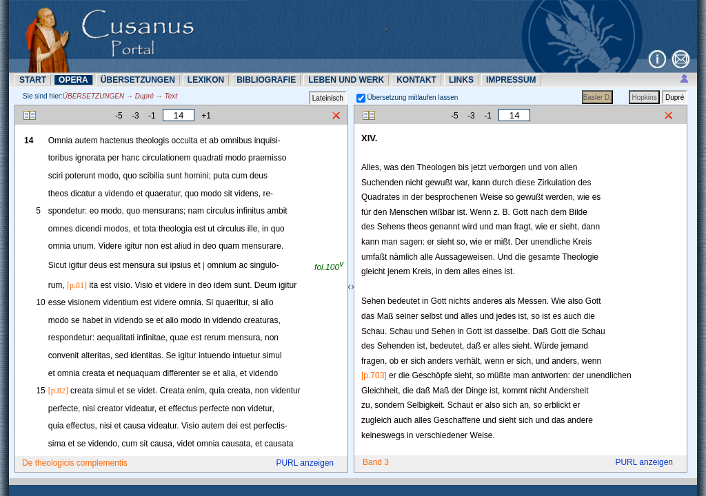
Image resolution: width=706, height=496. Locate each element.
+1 (206, 116)
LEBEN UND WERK (346, 80)
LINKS (461, 80)
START (32, 80)
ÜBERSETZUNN (138, 80)
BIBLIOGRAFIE (266, 80)
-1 (152, 116)
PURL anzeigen (305, 463)
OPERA (73, 80)
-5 (119, 116)
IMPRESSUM (511, 80)
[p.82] (58, 390)
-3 (135, 116)
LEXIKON (206, 80)
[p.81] (77, 285)
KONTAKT (416, 80)
